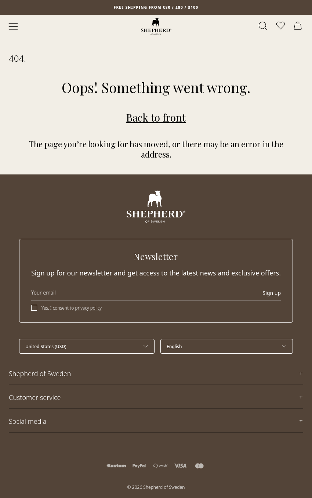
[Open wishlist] (281, 26)
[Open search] (263, 26)
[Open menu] (13, 26)
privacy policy (88, 308)
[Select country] (87, 346)
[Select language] (226, 346)
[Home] (156, 26)
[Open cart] (298, 26)
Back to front (156, 117)
